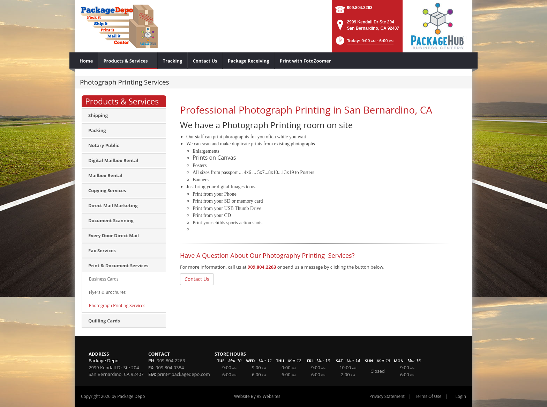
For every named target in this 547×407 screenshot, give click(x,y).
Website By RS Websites (257, 396)
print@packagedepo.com (183, 374)
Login (461, 396)
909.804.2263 (359, 7)
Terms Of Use (428, 396)
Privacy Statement (387, 396)
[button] (364, 42)
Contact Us (197, 279)
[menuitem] (86, 60)
